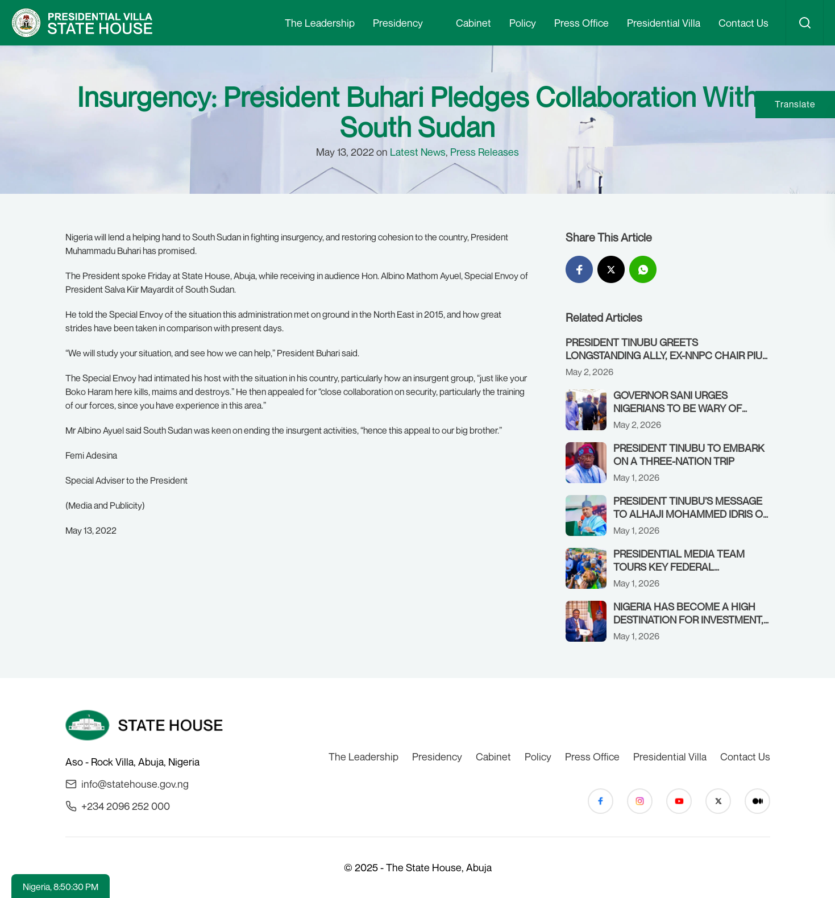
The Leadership (320, 22)
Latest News (418, 151)
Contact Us (743, 22)
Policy (522, 22)
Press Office (581, 22)
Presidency (398, 22)
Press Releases (484, 151)
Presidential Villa (663, 22)
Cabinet (473, 22)
